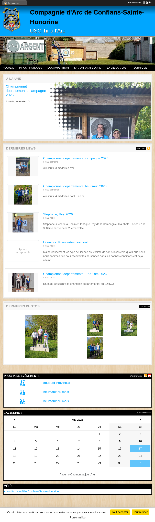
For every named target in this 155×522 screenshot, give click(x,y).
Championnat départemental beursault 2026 (74, 186)
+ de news (141, 148)
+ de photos (144, 306)
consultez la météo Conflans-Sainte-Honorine (31, 491)
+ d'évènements (135, 376)
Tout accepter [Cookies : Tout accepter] (120, 512)
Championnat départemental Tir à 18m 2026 (75, 274)
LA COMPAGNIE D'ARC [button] (88, 67)
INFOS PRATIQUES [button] (30, 67)
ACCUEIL (8, 67)
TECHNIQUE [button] (139, 67)
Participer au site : (139, 3)
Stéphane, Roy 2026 (58, 214)
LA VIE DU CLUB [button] (117, 67)
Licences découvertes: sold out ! (66, 242)
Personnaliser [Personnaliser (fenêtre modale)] (78, 517)
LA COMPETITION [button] (58, 67)
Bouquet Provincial (56, 383)
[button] (10, 110)
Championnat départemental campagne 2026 (26, 90)
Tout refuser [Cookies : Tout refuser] (140, 512)
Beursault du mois (56, 392)
